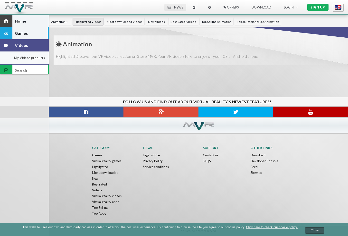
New (95, 178)
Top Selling (100, 208)
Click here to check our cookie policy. (272, 227)
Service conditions (156, 167)
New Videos (156, 22)
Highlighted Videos (88, 22)
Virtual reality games (106, 161)
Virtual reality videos (107, 196)
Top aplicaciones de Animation (258, 22)
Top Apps (99, 213)
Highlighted (100, 167)
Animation (60, 22)
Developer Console (264, 161)
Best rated (99, 184)
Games (97, 155)
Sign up (317, 7)
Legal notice (151, 155)
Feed (254, 167)
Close (315, 230)
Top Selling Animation (216, 22)
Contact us (210, 155)
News (175, 7)
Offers (231, 7)
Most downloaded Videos (124, 22)
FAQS (207, 161)
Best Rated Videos (183, 22)
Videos (97, 190)
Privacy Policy (153, 161)
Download (261, 7)
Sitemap (256, 173)
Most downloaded (105, 173)
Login (289, 7)
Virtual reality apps (105, 202)
